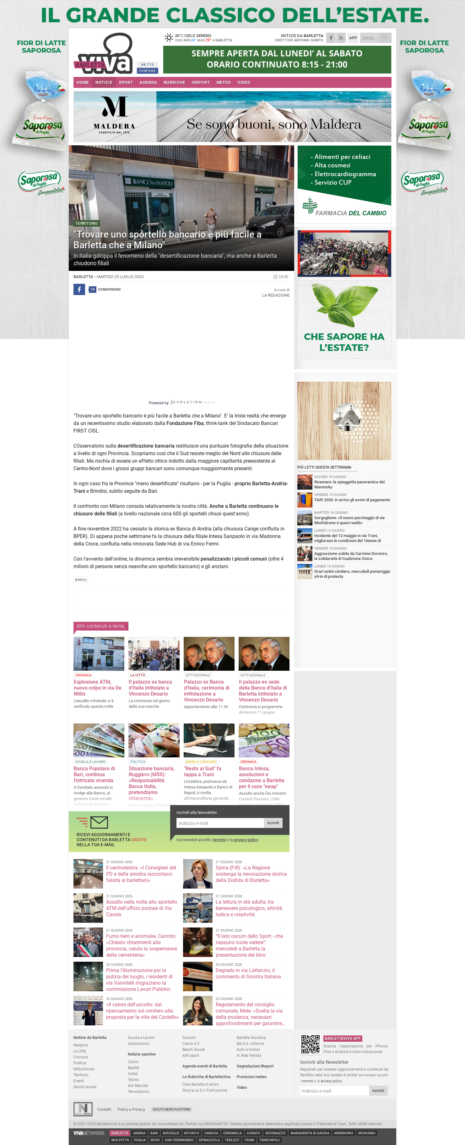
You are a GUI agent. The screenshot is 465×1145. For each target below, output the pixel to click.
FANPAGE (147, 71)
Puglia (140, 1140)
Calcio (133, 1061)
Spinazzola (209, 1140)
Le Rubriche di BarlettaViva (206, 1076)
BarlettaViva (104, 51)
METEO (224, 82)
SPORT (126, 82)
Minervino (343, 1133)
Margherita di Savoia (310, 1133)
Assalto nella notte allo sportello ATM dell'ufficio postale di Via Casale (141, 908)
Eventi (78, 1080)
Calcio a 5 (190, 1043)
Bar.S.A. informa (250, 1043)
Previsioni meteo (252, 1076)
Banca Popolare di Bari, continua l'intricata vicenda (94, 774)
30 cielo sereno (202, 37)
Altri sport (190, 1055)
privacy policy (246, 839)
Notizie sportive (142, 1054)
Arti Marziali (138, 1085)
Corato (253, 1133)
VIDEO (244, 82)
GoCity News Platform (171, 1109)
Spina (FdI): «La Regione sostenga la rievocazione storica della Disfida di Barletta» (251, 874)
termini (219, 839)
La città (79, 1051)
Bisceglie (171, 1133)
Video (242, 1087)
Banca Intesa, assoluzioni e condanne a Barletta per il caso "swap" (261, 777)
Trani (249, 1140)
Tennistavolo (138, 1091)
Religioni (80, 1045)
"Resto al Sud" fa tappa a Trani (202, 771)
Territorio (81, 1074)
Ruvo (155, 1140)
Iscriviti (273, 823)
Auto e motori (248, 1049)
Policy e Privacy (131, 1109)
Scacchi (189, 1037)
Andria (139, 1133)
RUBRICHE (174, 82)
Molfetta (120, 1140)
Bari (154, 1133)
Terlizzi (232, 1140)
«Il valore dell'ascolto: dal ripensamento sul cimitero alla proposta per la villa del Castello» (142, 1011)
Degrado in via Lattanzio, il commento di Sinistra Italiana (248, 973)
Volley (133, 1073)
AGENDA (148, 82)
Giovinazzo (275, 1133)
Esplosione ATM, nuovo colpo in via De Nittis (98, 688)
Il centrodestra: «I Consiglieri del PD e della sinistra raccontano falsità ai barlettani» (141, 874)
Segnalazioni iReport (255, 1066)
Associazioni (138, 1043)
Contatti (104, 1109)
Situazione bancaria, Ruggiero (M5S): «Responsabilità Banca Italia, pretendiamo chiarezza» (152, 783)
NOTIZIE (103, 82)
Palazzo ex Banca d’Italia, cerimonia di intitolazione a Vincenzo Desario (207, 691)
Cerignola (232, 1133)
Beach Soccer (193, 1049)
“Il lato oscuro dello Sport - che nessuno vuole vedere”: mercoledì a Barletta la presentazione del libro (249, 945)
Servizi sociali (84, 1086)
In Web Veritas (249, 1055)
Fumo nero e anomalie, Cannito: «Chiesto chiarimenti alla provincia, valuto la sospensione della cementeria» (141, 945)
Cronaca (80, 1057)
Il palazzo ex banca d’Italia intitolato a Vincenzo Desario (150, 688)
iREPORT (201, 82)
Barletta (119, 1133)
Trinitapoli (269, 1140)
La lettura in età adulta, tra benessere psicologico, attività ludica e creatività (249, 908)
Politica (79, 1063)
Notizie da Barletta (89, 1037)
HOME (83, 82)
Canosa (211, 1133)
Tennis (133, 1079)
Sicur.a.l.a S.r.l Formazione (204, 1090)
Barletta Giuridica (251, 1037)
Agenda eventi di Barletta (204, 1066)
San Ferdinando (179, 1140)
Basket (133, 1067)
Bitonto (191, 1133)
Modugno (367, 1133)
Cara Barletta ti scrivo (200, 1084)
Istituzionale (83, 1069)
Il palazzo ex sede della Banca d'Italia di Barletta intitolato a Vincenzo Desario (263, 691)
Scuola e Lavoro (141, 1037)
